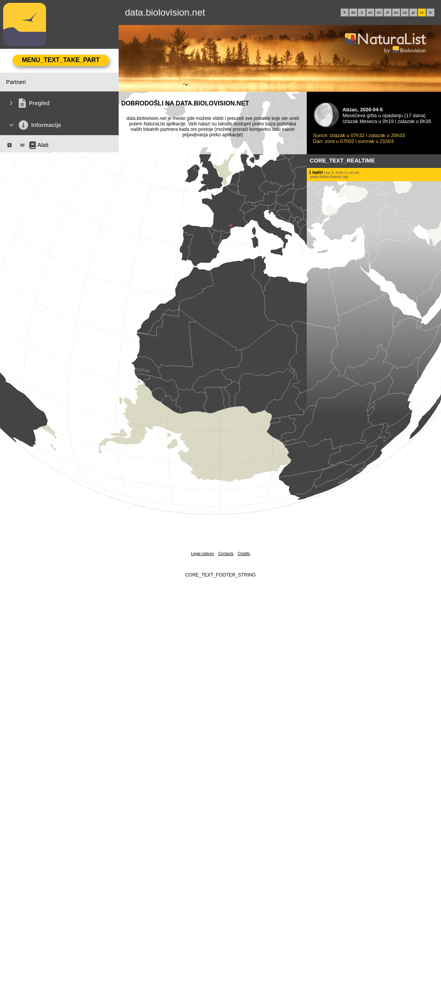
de (353, 12)
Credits (244, 554)
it (362, 12)
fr (344, 12)
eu (396, 12)
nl (387, 12)
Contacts (225, 554)
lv (430, 12)
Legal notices (202, 554)
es (379, 12)
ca (405, 12)
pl (413, 12)
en (370, 12)
